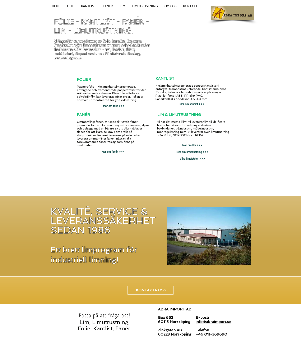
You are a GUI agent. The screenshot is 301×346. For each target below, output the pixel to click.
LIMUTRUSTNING (185, 115)
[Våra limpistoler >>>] (192, 159)
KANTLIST (165, 78)
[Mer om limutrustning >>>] (192, 152)
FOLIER (84, 79)
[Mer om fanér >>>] (113, 152)
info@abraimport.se (213, 322)
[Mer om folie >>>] (113, 106)
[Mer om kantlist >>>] (192, 104)
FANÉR (83, 115)
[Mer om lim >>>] (192, 145)
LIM (160, 115)
